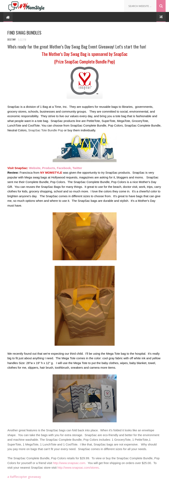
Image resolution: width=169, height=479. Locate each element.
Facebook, (64, 168)
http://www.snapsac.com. (69, 463)
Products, (49, 168)
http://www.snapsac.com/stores (78, 467)
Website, (35, 168)
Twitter (77, 168)
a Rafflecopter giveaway (24, 477)
